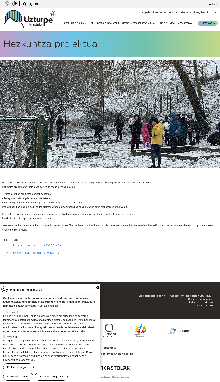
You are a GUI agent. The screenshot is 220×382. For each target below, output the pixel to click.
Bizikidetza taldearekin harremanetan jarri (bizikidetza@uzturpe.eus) (176, 296)
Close (98, 288)
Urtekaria (208, 23)
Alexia (173, 12)
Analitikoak (12, 312)
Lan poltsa (159, 12)
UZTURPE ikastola (29, 12)
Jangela (145, 12)
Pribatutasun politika (120, 353)
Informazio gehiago (48, 305)
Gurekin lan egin (205, 305)
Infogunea (167, 23)
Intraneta (185, 12)
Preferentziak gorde (18, 367)
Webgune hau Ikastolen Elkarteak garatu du (110, 377)
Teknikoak (12, 336)
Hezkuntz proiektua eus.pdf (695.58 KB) (31, 252)
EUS (210, 4)
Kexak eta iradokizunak (201, 299)
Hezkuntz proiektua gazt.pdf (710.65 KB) (31, 245)
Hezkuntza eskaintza (104, 23)
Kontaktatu (109, 347)
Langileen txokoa (205, 12)
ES (215, 4)
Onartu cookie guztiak (51, 376)
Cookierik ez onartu (18, 376)
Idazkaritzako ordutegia (201, 302)
